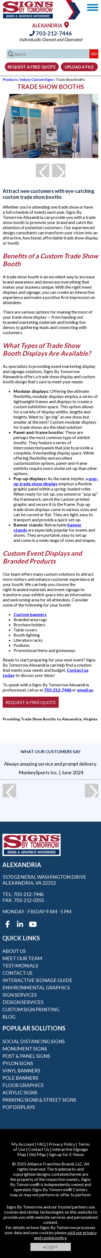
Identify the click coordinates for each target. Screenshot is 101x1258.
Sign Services (19, 995)
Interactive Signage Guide (37, 980)
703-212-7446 (50, 33)
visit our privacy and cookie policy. (65, 1235)
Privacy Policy (62, 1144)
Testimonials (20, 966)
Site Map (37, 1154)
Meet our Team (22, 958)
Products (10, 79)
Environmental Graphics (36, 987)
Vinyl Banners (21, 1070)
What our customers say (50, 751)
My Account (22, 1144)
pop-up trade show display (55, 481)
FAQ (41, 1144)
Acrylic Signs (19, 1092)
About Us (14, 951)
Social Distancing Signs (33, 1041)
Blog (8, 1017)
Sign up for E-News (66, 1154)
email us (85, 689)
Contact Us (17, 973)
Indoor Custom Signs (36, 79)
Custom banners (30, 614)
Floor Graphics (22, 1085)
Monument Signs (24, 1049)
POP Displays (18, 1107)
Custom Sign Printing (30, 1009)
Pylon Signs (17, 1063)
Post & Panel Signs (26, 1056)
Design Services (22, 1002)
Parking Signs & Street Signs (39, 1100)
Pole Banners (20, 1078)
